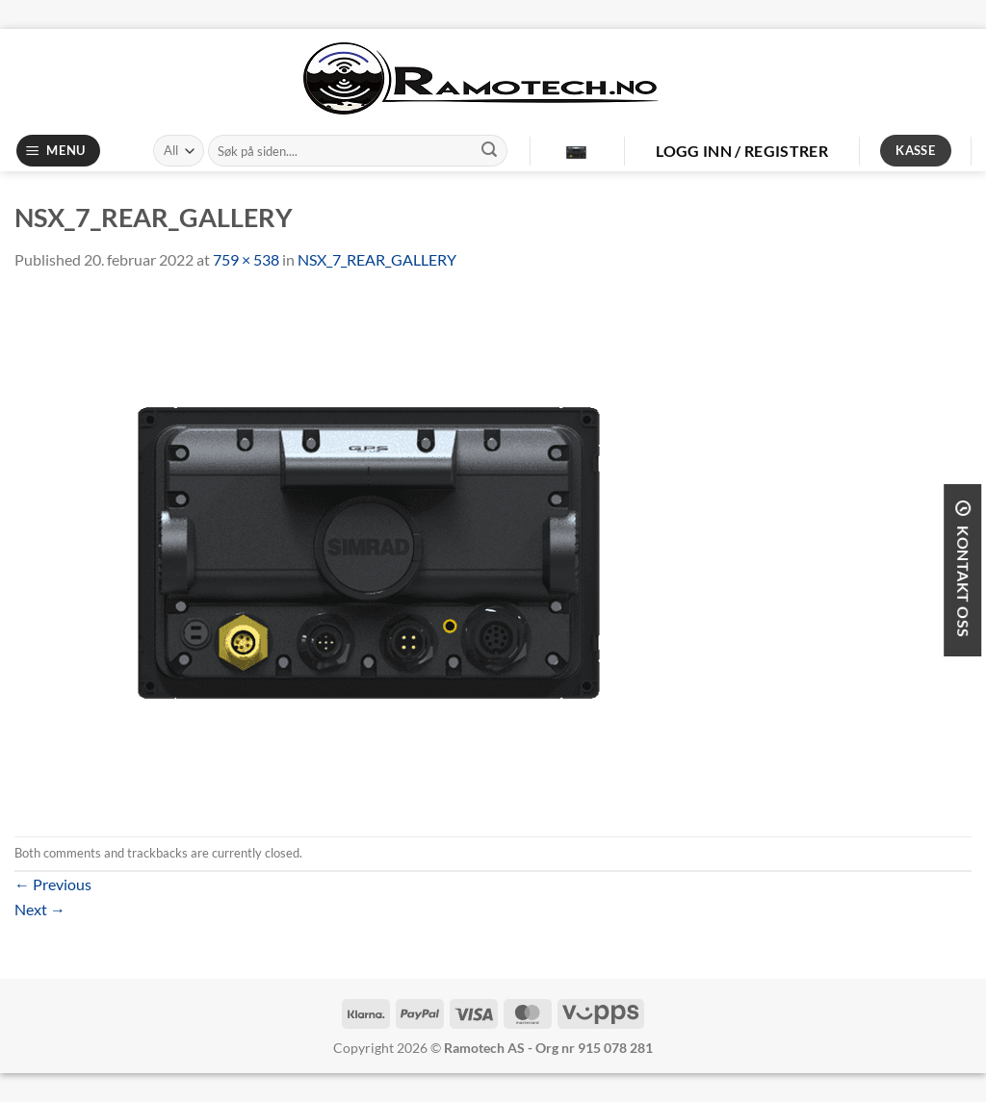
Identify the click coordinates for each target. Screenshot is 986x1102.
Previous (52, 884)
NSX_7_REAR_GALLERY (377, 259)
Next (39, 909)
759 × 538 (246, 259)
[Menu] (58, 151)
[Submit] (489, 151)
